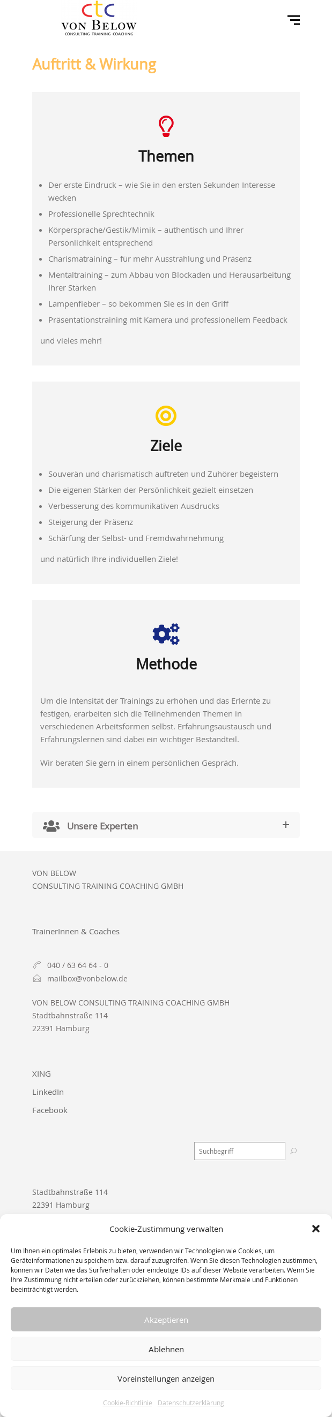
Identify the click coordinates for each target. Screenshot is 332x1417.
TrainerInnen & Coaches (76, 931)
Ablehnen (166, 1349)
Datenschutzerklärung (191, 1402)
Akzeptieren (166, 1319)
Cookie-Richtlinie (127, 1402)
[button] (316, 1228)
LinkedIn (48, 1091)
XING (41, 1073)
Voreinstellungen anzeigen (166, 1378)
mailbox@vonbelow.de (87, 978)
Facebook (50, 1109)
